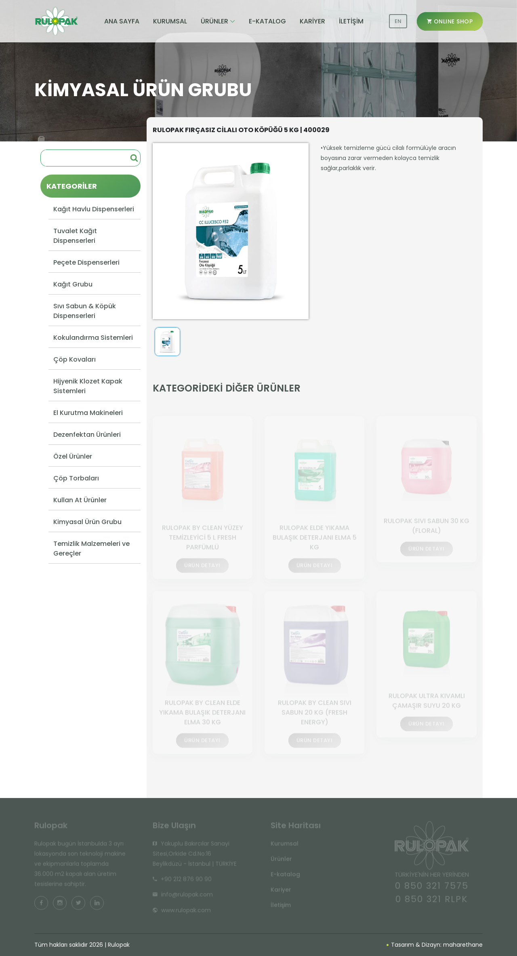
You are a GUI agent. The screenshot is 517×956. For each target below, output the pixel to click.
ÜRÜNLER (214, 21)
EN (398, 21)
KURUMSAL (170, 21)
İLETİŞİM (351, 21)
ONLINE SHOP (450, 21)
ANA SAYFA (121, 21)
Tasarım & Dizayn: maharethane (435, 945)
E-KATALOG (267, 21)
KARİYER (312, 21)
